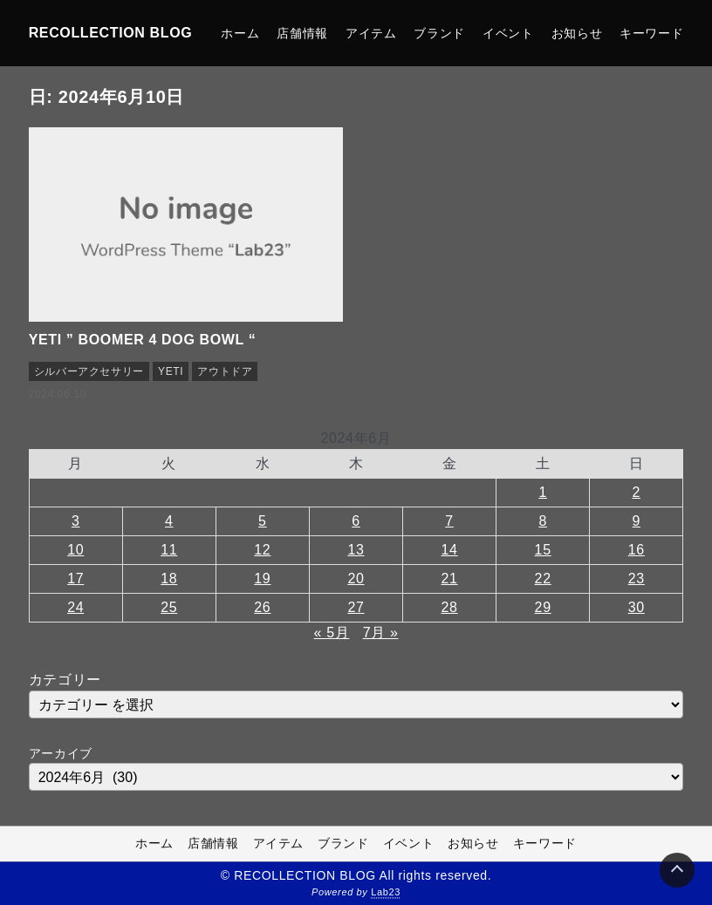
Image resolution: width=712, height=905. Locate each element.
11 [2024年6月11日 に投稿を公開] (169, 549)
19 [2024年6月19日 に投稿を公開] (262, 578)
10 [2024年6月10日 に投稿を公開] (75, 549)
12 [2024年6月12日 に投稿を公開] (262, 549)
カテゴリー (65, 679)
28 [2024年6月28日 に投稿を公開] (450, 607)
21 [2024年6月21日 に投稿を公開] (450, 578)
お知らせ (577, 33)
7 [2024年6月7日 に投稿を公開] (449, 521)
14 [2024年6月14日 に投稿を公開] (450, 549)
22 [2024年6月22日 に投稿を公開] (543, 578)
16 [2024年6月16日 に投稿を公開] (636, 549)
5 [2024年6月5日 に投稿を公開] (262, 521)
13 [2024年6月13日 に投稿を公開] (355, 549)
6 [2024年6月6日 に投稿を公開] (356, 521)
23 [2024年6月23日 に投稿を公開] (636, 578)
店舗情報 (302, 33)
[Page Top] (677, 870)
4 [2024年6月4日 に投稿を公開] (169, 521)
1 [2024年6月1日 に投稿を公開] (542, 492)
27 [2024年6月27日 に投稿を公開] (355, 607)
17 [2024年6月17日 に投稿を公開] (75, 578)
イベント (508, 33)
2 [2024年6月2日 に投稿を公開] (637, 492)
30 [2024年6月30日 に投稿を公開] (636, 607)
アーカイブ (60, 753)
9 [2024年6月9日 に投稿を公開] (637, 521)
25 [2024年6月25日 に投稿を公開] (169, 607)
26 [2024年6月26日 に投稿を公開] (262, 607)
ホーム (240, 33)
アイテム (371, 33)
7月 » (381, 632)
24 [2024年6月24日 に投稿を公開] (75, 607)
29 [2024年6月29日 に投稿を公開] (543, 607)
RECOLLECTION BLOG (111, 32)
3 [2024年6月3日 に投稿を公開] (76, 521)
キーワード (651, 33)
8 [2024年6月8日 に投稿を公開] (542, 521)
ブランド (439, 33)
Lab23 (385, 893)
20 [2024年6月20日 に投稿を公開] (355, 578)
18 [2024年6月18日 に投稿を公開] (169, 578)
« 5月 (332, 632)
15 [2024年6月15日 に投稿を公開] (543, 549)
